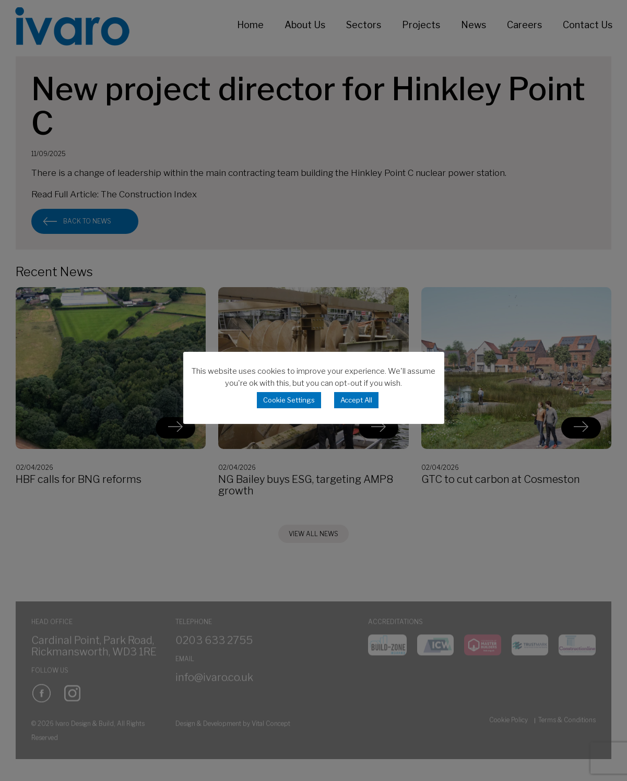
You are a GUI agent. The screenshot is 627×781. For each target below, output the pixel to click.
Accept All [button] (356, 400)
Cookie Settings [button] (289, 400)
